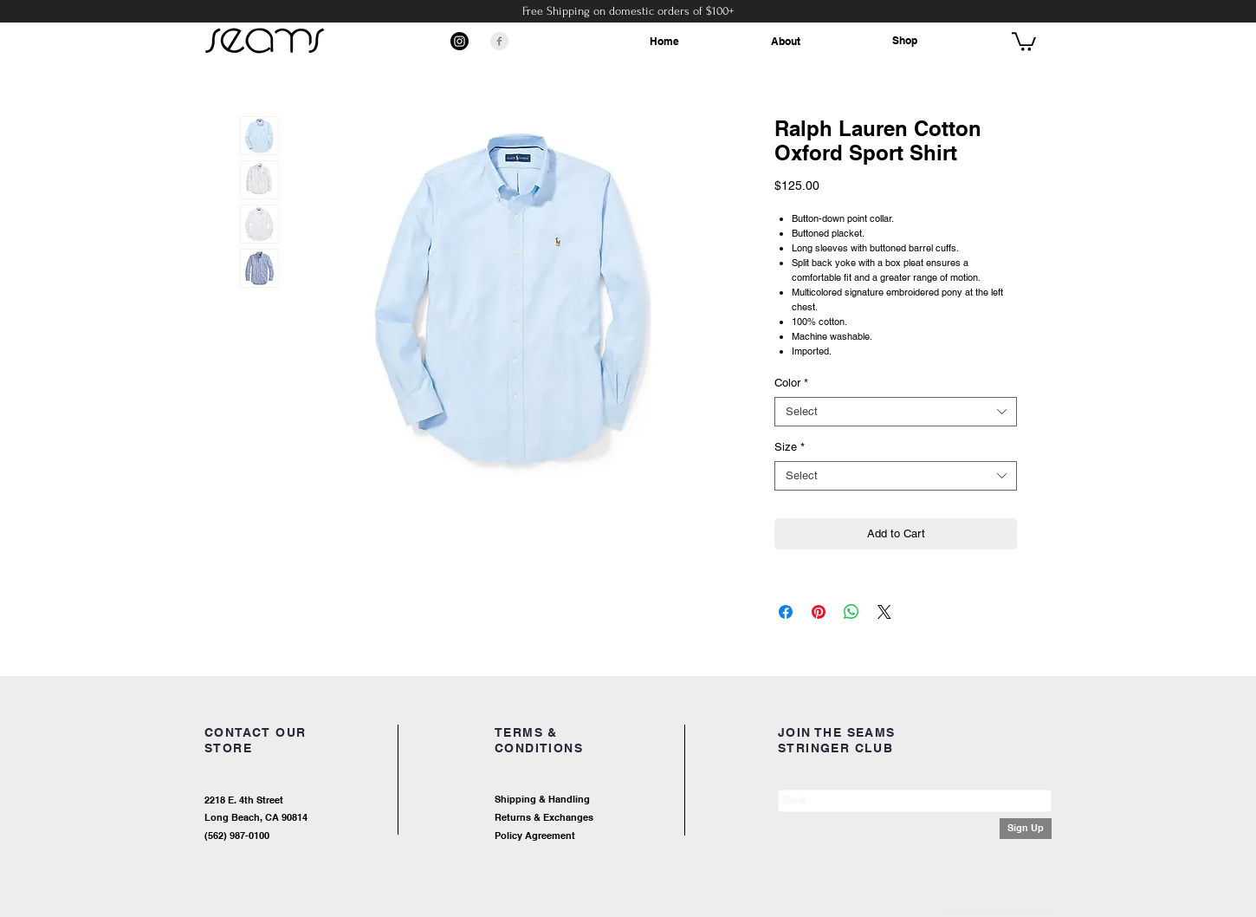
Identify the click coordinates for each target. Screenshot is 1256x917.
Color (791, 382)
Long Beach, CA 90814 (256, 817)
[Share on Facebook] (785, 612)
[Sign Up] (1026, 828)
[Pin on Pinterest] (818, 612)
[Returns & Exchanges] (607, 818)
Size (789, 446)
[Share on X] (884, 612)
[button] (1024, 40)
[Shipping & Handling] (607, 800)
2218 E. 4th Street (243, 800)
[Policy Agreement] (589, 836)
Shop (904, 40)
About (785, 41)
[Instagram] (459, 41)
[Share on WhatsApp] (851, 612)
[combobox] (895, 411)
